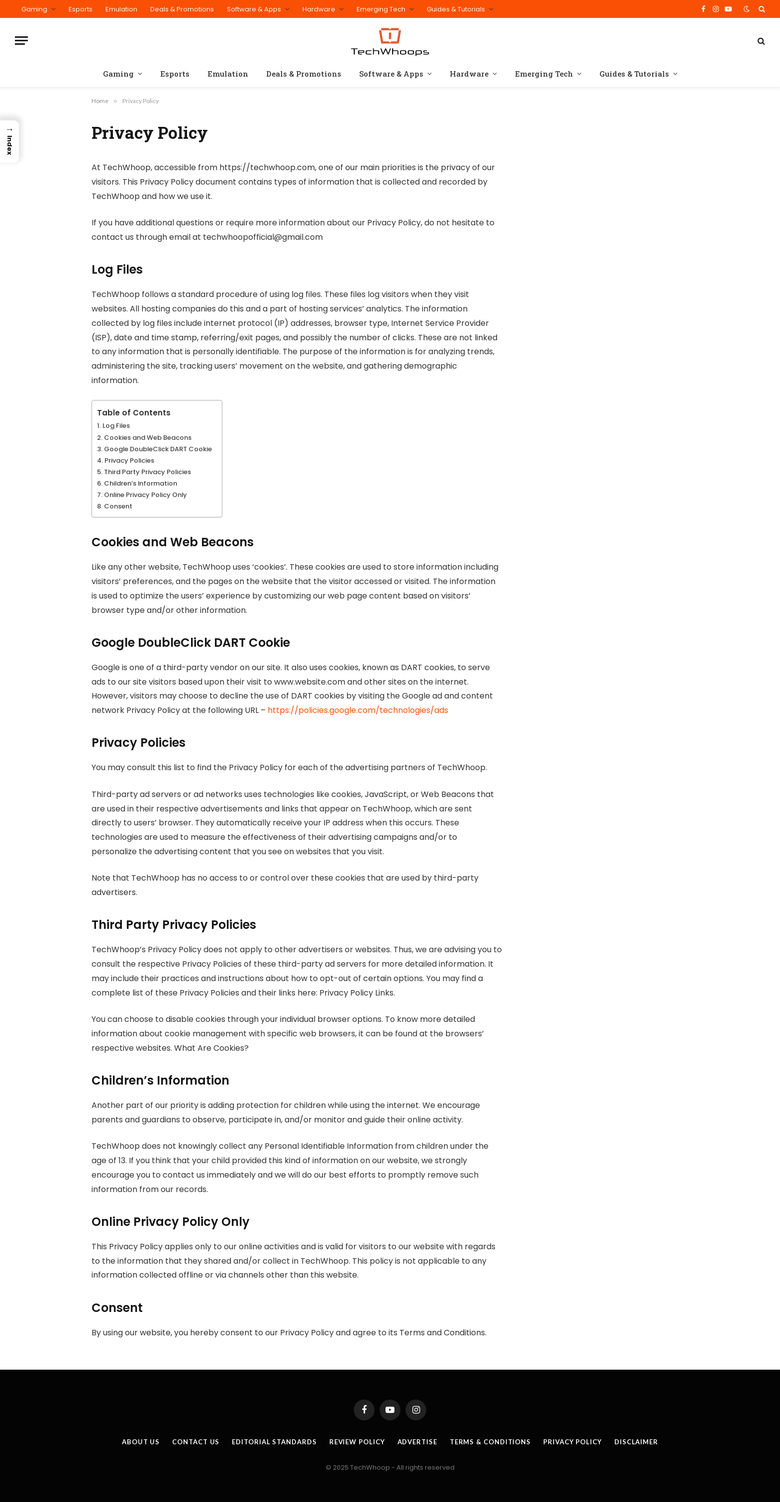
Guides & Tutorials (456, 9)
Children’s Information (140, 483)
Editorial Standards (274, 1442)
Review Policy (357, 1442)
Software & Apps (254, 9)
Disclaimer (636, 1442)
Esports (81, 9)
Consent (118, 506)
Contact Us (195, 1442)
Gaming (34, 9)
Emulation (121, 9)
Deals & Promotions (182, 9)
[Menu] (21, 40)
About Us (141, 1442)
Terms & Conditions (490, 1442)
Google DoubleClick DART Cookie (158, 449)
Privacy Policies (129, 460)
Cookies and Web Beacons (148, 437)
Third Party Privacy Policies (147, 472)
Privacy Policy (572, 1442)
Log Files (116, 425)
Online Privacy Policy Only (145, 495)
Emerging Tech (381, 9)
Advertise (417, 1442)
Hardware (318, 9)
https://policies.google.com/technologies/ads (358, 710)
